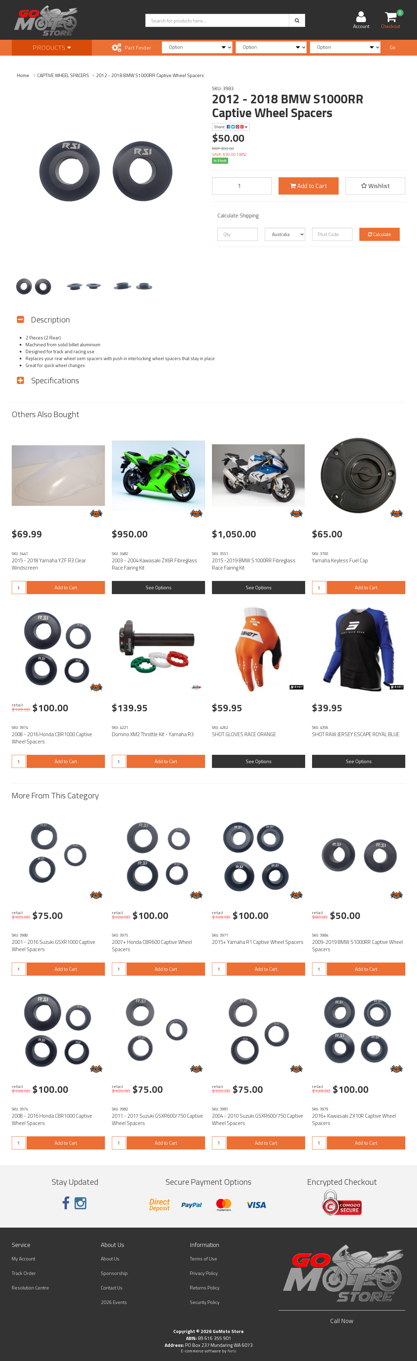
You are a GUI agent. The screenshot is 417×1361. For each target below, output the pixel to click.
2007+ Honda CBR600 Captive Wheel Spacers (152, 945)
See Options (159, 587)
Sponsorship (114, 1273)
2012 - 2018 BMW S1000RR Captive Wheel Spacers (150, 75)
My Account (23, 1258)
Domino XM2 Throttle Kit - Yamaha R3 (153, 734)
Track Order (24, 1273)
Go (393, 47)
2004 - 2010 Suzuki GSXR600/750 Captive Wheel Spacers (257, 1119)
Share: (231, 126)
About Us (110, 1258)
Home (23, 75)
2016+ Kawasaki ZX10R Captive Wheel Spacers (354, 1119)
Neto (231, 1351)
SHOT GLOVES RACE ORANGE (244, 734)
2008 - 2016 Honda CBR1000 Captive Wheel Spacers (52, 737)
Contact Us (112, 1287)
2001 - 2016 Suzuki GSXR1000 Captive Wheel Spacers (53, 945)
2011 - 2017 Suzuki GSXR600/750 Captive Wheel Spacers (157, 1119)
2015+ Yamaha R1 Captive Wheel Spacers (257, 942)
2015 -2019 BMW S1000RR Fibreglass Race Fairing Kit (253, 564)
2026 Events (114, 1302)
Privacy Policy (204, 1273)
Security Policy (205, 1302)
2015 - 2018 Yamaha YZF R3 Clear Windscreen (49, 564)
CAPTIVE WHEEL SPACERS (63, 75)
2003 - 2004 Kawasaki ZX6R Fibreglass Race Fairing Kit (154, 564)
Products (51, 47)
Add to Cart (308, 185)
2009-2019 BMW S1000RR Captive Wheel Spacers (357, 945)
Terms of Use (203, 1258)
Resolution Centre (30, 1287)
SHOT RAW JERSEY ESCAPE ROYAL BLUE (355, 734)
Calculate (379, 234)
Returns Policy (205, 1287)
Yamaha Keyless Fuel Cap (340, 560)
